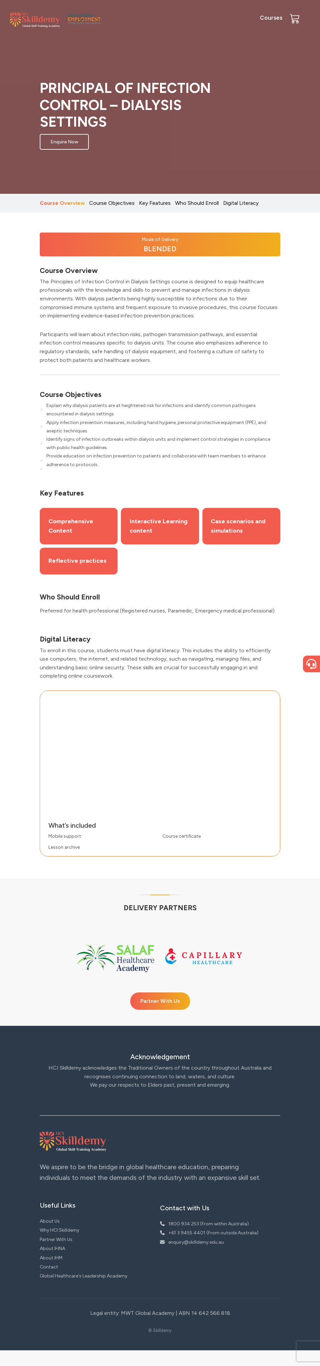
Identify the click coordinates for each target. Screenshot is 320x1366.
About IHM (51, 1273)
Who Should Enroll (197, 203)
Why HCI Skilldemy (59, 1246)
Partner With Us (160, 1016)
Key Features (155, 203)
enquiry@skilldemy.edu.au (192, 1257)
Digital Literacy (241, 203)
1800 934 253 (179, 1239)
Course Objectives (112, 203)
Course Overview (62, 203)
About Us (50, 1237)
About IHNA (52, 1264)
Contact (49, 1282)
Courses (271, 17)
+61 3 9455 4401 (182, 1248)
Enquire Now (64, 142)
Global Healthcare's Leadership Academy (83, 1291)
